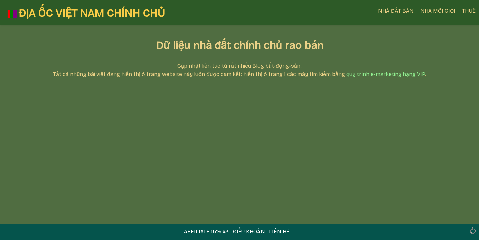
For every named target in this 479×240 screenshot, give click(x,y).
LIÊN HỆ (279, 231)
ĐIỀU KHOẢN (249, 231)
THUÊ (469, 11)
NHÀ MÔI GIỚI (437, 11)
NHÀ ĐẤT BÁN (396, 11)
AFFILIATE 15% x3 (207, 231)
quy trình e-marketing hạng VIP (385, 74)
